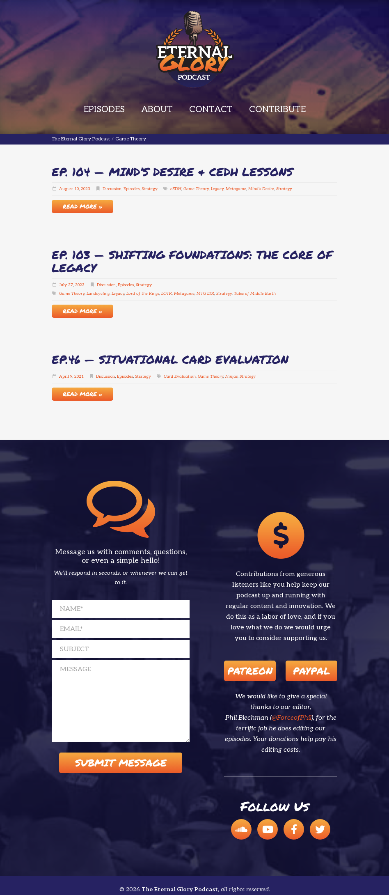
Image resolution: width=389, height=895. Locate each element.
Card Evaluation (180, 376)
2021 (79, 376)
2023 (85, 188)
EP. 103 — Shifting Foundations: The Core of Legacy (192, 261)
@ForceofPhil (291, 718)
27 (70, 284)
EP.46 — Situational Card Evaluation (170, 359)
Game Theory (196, 188)
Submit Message (121, 762)
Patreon (249, 670)
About (157, 109)
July (63, 284)
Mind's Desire (261, 188)
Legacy (217, 188)
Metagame (236, 188)
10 (76, 188)
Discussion (112, 188)
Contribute (277, 109)
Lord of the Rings (142, 293)
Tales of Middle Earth (255, 293)
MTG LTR (205, 293)
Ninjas (231, 376)
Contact (211, 109)
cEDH (175, 188)
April (64, 376)
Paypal (311, 670)
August (66, 188)
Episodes (104, 109)
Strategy (150, 188)
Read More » (82, 206)
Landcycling (98, 293)
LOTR (166, 293)
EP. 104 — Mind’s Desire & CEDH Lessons (172, 171)
